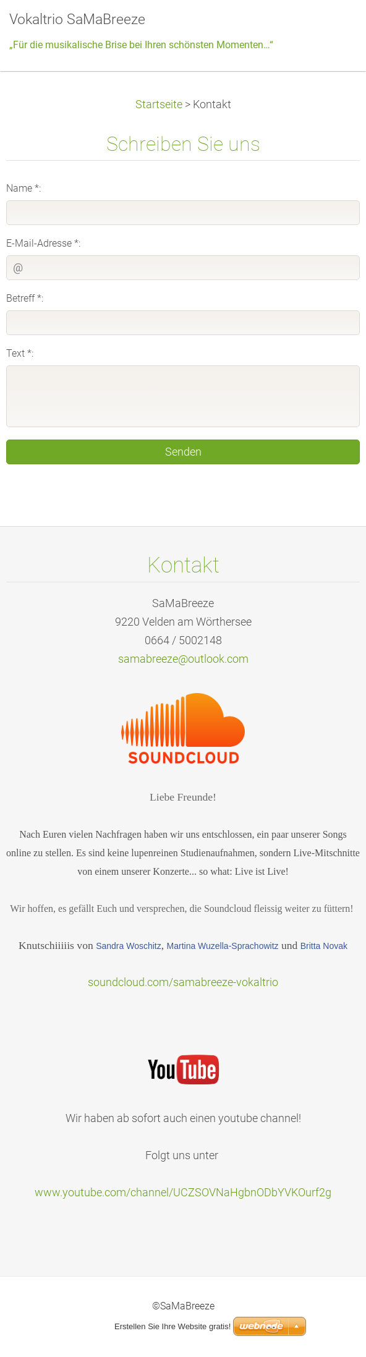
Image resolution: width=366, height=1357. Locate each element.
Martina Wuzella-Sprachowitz (223, 946)
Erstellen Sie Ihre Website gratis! (172, 1326)
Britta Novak (323, 946)
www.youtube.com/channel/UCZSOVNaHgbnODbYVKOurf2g (183, 1192)
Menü (332, 27)
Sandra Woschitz (128, 946)
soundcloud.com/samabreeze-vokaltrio (183, 982)
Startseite (158, 104)
